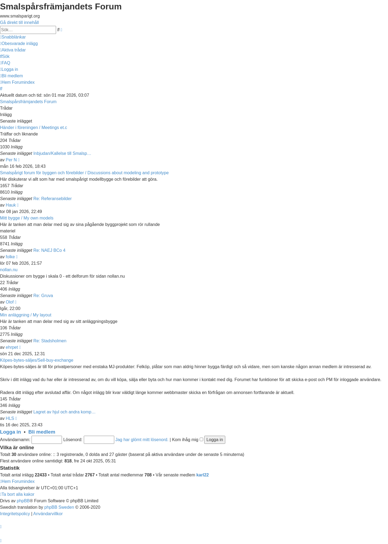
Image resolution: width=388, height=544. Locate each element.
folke (10, 256)
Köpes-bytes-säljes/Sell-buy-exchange (36, 360)
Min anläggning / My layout (25, 315)
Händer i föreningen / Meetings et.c (33, 127)
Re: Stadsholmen (50, 341)
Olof (9, 302)
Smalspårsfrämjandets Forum (28, 101)
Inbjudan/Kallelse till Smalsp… (62, 153)
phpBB (23, 500)
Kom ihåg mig (187, 439)
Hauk (11, 205)
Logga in (10, 432)
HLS (10, 418)
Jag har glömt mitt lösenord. (141, 439)
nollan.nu (9, 269)
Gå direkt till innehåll (19, 22)
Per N (11, 160)
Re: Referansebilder (52, 198)
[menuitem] (19, 43)
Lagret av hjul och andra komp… (64, 412)
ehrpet (12, 347)
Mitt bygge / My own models (26, 218)
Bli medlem (41, 432)
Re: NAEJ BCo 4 (49, 250)
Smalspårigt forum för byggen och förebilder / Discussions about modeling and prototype (84, 172)
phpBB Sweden (59, 507)
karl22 (202, 475)
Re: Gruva (43, 295)
